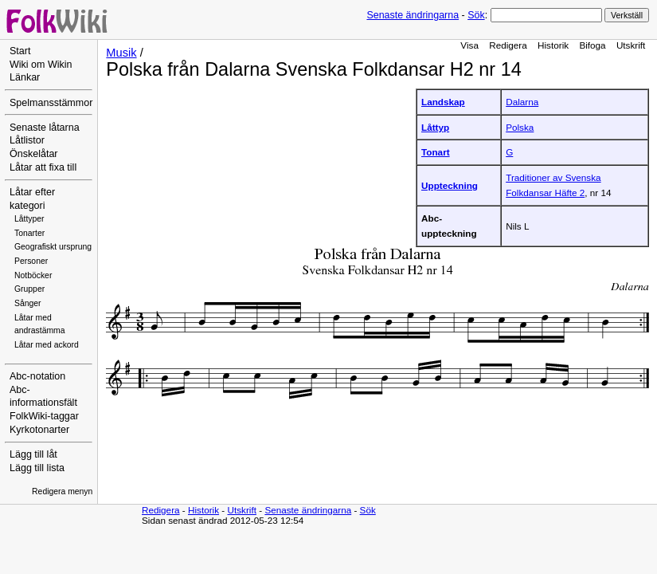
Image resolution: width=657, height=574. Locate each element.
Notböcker (33, 275)
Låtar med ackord (46, 344)
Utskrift (630, 45)
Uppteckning (449, 185)
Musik (121, 52)
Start (20, 51)
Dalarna (522, 101)
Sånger (27, 303)
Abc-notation (37, 376)
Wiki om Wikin (41, 64)
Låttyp (435, 127)
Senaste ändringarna (412, 15)
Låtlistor (27, 140)
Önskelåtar (34, 153)
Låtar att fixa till (43, 167)
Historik (553, 45)
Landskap (443, 101)
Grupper (29, 289)
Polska (520, 127)
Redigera (508, 45)
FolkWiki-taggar (44, 416)
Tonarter (29, 233)
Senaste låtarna (45, 127)
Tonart (435, 152)
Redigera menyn (62, 491)
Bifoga (592, 45)
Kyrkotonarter (39, 429)
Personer (31, 261)
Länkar (25, 77)
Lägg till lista (37, 468)
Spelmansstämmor (51, 102)
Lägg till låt (33, 454)
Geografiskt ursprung (53, 246)
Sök (475, 15)
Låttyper (29, 218)
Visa (469, 45)
